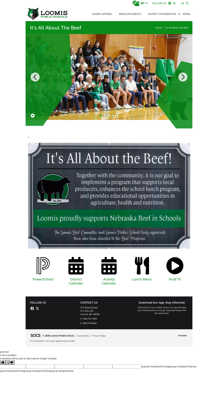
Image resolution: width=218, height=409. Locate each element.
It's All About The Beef (176, 27)
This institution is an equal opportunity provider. (52, 341)
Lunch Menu (142, 279)
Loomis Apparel (102, 14)
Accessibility (83, 335)
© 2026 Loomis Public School (58, 335)
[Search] (187, 3)
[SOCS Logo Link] (35, 336)
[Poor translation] (10, 362)
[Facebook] (169, 3)
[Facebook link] (32, 308)
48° (138, 3)
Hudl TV (175, 279)
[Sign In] (182, 3)
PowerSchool (43, 279)
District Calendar (76, 281)
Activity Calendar (109, 281)
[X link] (37, 308)
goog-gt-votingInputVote (62, 371)
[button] (179, 14)
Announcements (130, 14)
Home (159, 27)
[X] (174, 3)
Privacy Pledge (99, 335)
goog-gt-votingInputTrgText (36, 371)
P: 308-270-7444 (88, 318)
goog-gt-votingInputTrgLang (182, 366)
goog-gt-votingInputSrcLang (155, 366)
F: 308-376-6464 (88, 323)
